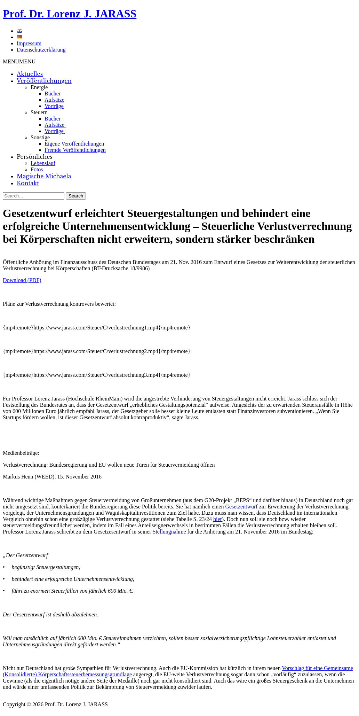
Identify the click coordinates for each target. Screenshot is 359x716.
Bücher (53, 93)
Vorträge (54, 106)
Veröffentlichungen (44, 80)
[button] (19, 61)
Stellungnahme (169, 532)
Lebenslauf (43, 163)
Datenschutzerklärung (41, 50)
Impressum (29, 43)
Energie (39, 87)
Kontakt (28, 183)
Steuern (39, 112)
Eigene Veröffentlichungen (74, 144)
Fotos (37, 169)
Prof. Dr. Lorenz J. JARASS (69, 13)
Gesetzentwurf (241, 506)
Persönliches (35, 156)
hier (217, 519)
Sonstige (40, 137)
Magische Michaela (44, 176)
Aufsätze (54, 100)
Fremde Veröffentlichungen (75, 150)
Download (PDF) (22, 280)
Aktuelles (30, 73)
